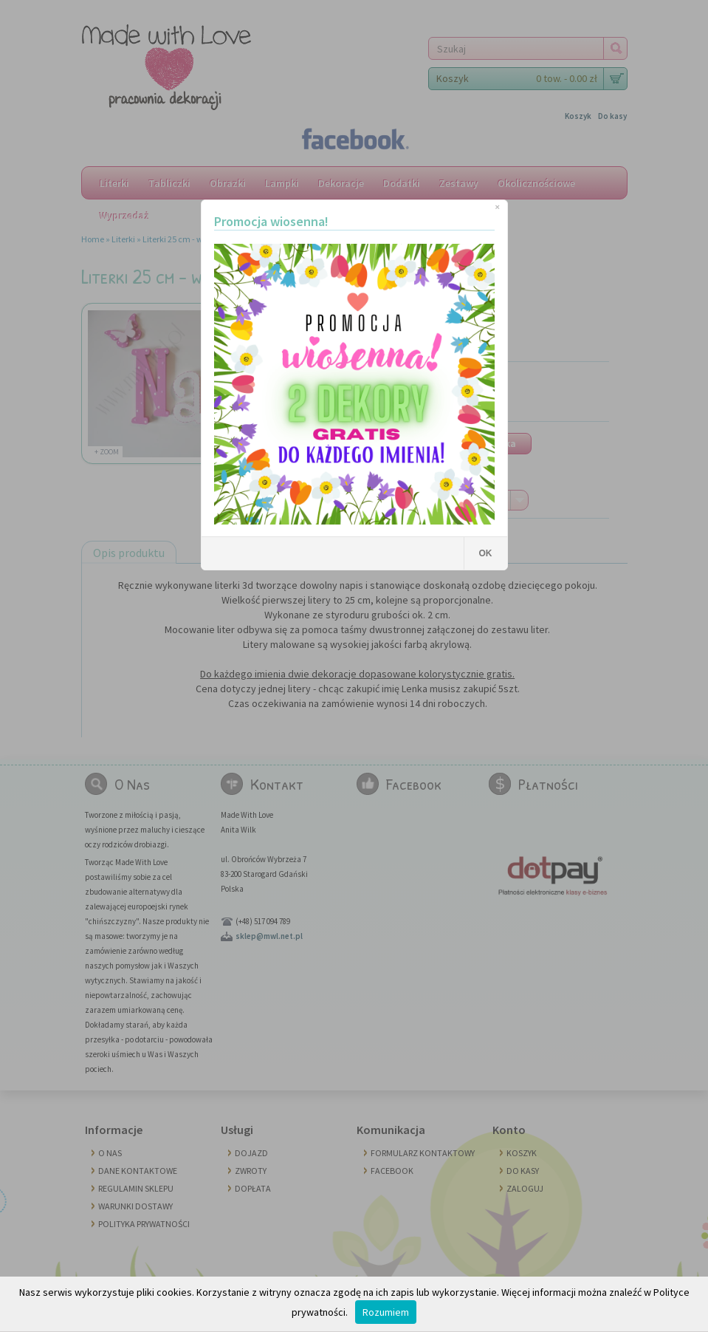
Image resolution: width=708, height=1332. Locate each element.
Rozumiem (385, 1312)
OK (485, 553)
